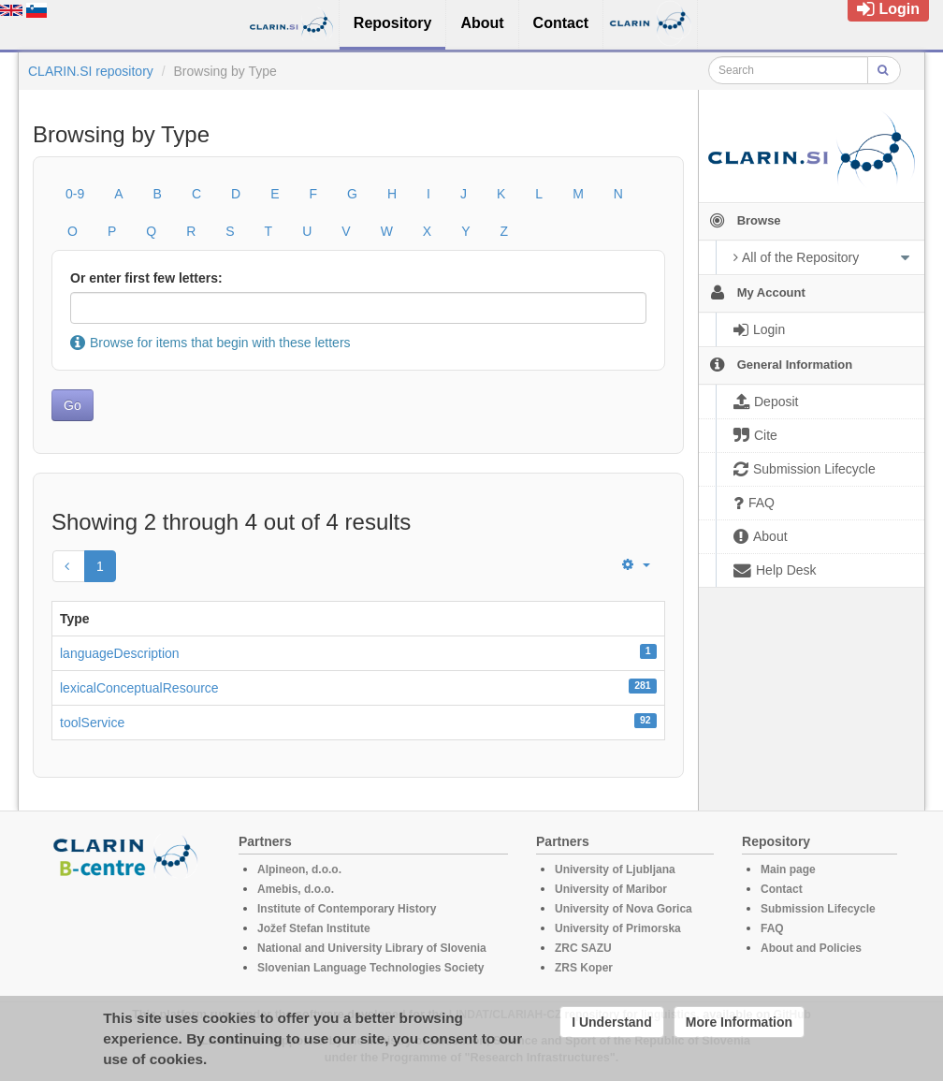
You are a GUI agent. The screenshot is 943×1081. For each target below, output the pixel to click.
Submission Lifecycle (818, 908)
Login (888, 9)
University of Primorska (618, 928)
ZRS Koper (584, 967)
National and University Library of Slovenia (371, 948)
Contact (782, 889)
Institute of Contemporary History (346, 908)
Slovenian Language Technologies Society (371, 967)
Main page (788, 869)
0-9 (74, 193)
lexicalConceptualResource (139, 687)
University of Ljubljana (615, 869)
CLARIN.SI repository (90, 71)
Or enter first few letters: (146, 277)
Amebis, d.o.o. (295, 889)
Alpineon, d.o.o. (299, 869)
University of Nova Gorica (623, 908)
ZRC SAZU (583, 948)
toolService (92, 722)
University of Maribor (611, 889)
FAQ (772, 928)
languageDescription (120, 653)
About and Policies (811, 948)
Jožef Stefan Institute (313, 928)
